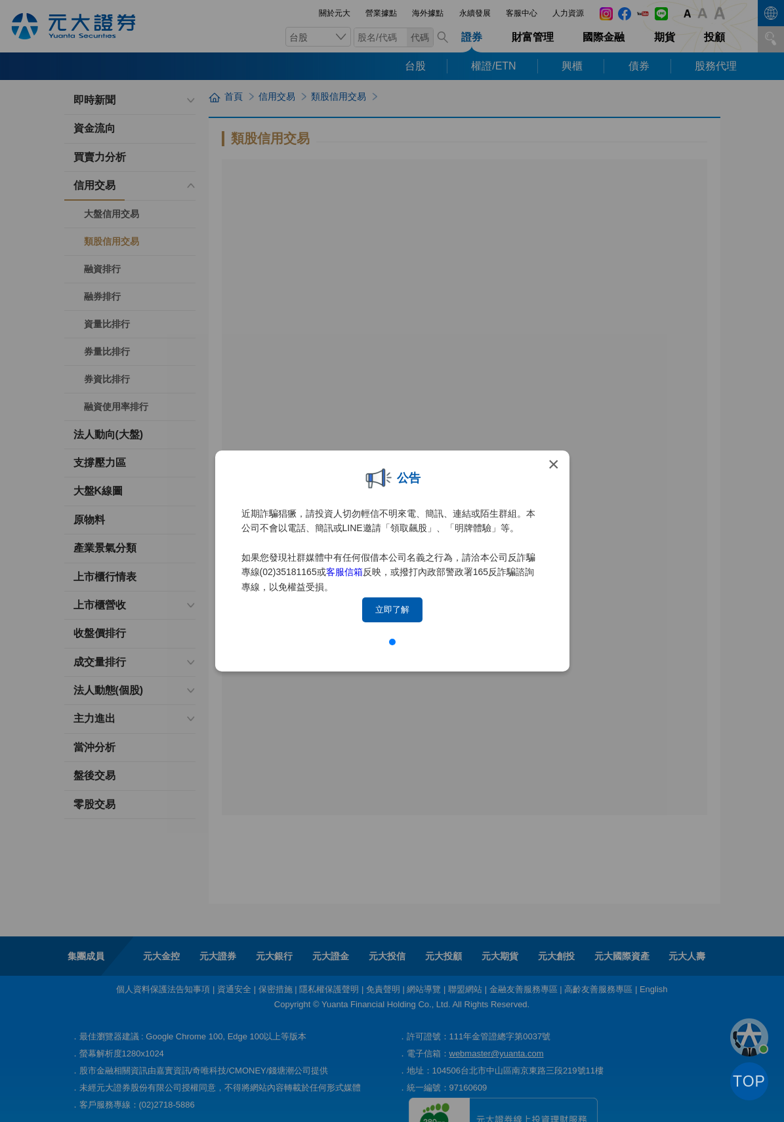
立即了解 (392, 609)
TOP (749, 1081)
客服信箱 (344, 572)
